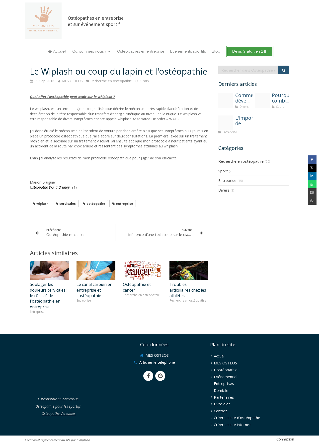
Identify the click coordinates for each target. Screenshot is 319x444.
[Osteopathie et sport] (262, 100)
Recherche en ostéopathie (241, 161)
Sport (223, 170)
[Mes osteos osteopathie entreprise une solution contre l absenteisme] (225, 122)
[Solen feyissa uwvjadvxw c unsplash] (225, 100)
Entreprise (227, 180)
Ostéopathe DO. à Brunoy (50, 187)
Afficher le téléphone (157, 362)
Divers (224, 190)
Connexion (285, 439)
